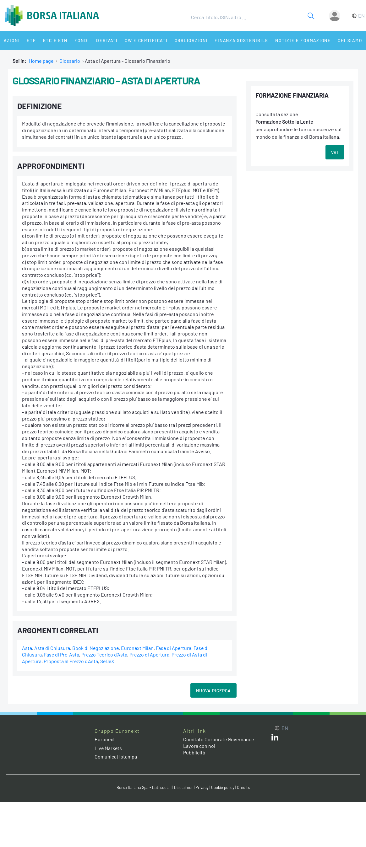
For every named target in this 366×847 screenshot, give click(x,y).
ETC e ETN (53, 40)
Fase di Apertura (175, 648)
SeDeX (108, 661)
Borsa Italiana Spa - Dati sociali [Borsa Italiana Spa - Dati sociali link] (144, 787)
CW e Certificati (143, 40)
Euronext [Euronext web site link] (105, 739)
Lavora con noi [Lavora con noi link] (199, 746)
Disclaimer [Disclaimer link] (183, 787)
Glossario (69, 61)
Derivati (104, 40)
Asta (27, 648)
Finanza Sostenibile (238, 40)
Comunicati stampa (116, 756)
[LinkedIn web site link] (274, 739)
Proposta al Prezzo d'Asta (71, 661)
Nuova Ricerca (213, 690)
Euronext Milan (138, 648)
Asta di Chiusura (52, 648)
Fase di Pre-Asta (62, 654)
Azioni (11, 40)
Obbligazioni (188, 40)
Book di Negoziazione (95, 648)
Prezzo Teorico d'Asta (105, 654)
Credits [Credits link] (243, 787)
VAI (334, 152)
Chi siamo (346, 40)
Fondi (80, 40)
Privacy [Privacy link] (202, 787)
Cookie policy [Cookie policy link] (222, 787)
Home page (41, 61)
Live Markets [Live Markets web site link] (109, 748)
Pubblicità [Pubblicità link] (194, 752)
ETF (30, 40)
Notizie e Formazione (300, 40)
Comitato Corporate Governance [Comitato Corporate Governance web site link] (219, 739)
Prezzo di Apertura (151, 654)
